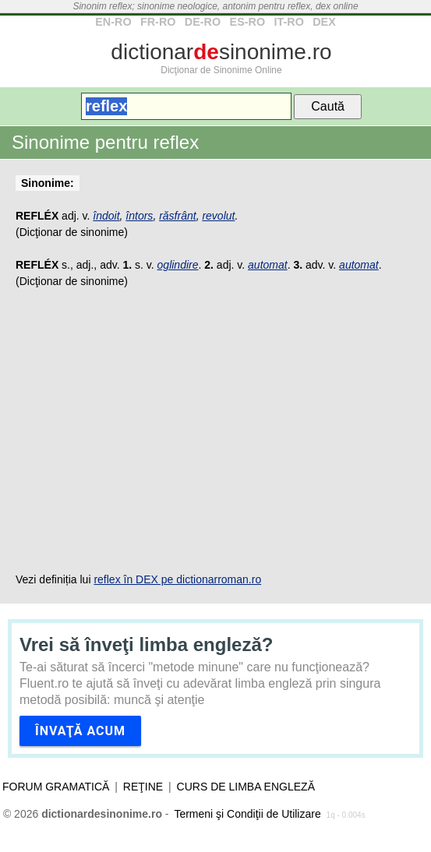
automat (268, 265)
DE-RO (203, 22)
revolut (218, 215)
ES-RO (248, 22)
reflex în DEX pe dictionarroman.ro (177, 579)
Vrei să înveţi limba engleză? (146, 644)
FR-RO (158, 22)
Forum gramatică (55, 786)
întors (139, 215)
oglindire (178, 265)
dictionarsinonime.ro (221, 52)
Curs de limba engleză (246, 786)
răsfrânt (177, 215)
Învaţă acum (80, 730)
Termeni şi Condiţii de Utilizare (247, 814)
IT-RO (288, 22)
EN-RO (113, 22)
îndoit (106, 215)
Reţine (143, 786)
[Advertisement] (215, 431)
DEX (324, 22)
